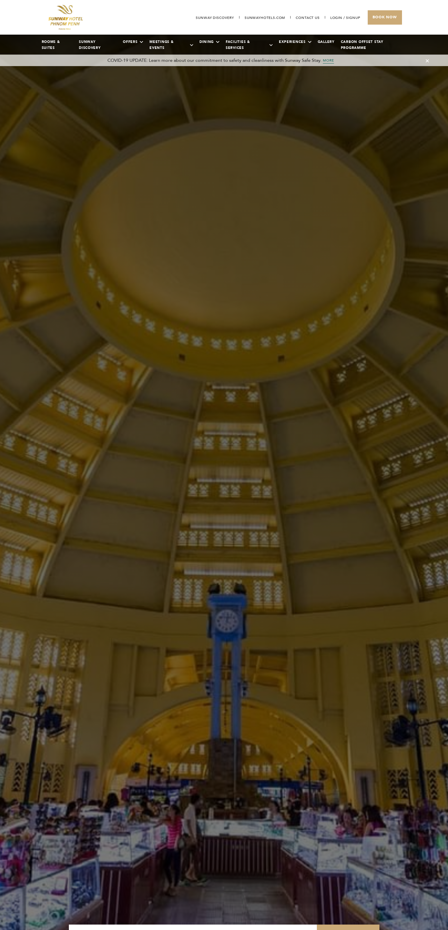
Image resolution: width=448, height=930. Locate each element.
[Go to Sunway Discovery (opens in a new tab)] (215, 17)
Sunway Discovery (90, 44)
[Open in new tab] (265, 17)
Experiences (295, 41)
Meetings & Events (171, 44)
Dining (209, 41)
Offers (133, 41)
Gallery (326, 41)
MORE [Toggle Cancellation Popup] (328, 60)
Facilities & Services (249, 44)
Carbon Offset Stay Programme (362, 44)
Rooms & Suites (51, 44)
